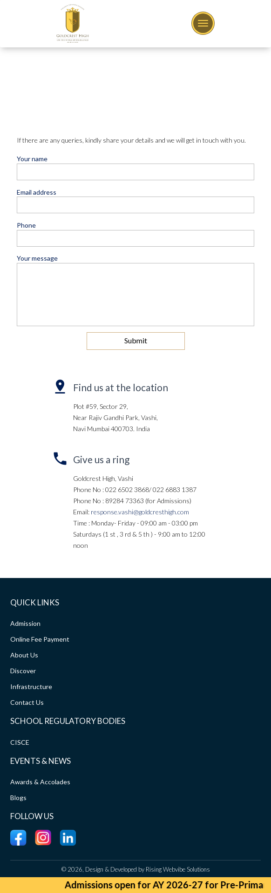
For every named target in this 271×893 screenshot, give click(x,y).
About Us (24, 655)
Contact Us (27, 702)
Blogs (18, 797)
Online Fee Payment (39, 639)
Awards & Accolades (40, 782)
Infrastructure (31, 686)
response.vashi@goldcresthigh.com (140, 512)
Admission (25, 623)
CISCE (19, 742)
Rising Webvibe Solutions (178, 869)
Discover (23, 671)
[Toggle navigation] (203, 23)
